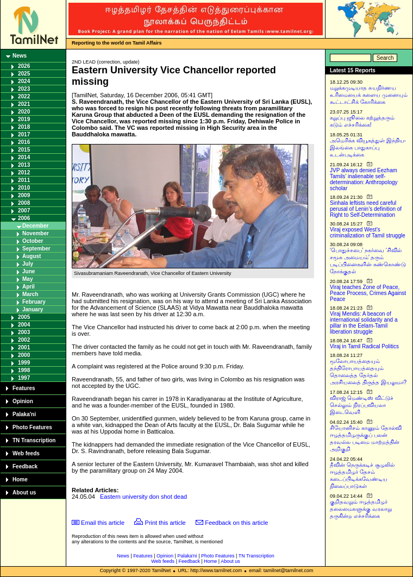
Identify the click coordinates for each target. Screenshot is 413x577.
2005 (24, 317)
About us (24, 493)
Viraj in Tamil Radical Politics (364, 346)
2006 (24, 218)
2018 (24, 127)
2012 (24, 172)
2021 (24, 104)
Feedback (24, 466)
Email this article (102, 522)
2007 (24, 211)
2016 (24, 142)
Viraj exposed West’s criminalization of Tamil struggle (367, 233)
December (35, 226)
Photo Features (32, 427)
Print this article (165, 522)
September (36, 249)
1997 (24, 378)
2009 (24, 195)
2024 (24, 81)
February (34, 302)
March (30, 294)
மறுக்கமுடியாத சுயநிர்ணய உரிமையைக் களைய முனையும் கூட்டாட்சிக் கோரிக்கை (369, 95)
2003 (24, 332)
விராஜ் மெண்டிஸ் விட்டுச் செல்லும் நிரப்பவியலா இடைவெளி (361, 405)
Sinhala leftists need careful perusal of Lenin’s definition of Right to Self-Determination (366, 209)
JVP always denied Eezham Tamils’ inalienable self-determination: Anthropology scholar (364, 179)
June (28, 271)
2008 (24, 203)
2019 (24, 119)
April (28, 287)
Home (20, 479)
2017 (24, 134)
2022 (24, 96)
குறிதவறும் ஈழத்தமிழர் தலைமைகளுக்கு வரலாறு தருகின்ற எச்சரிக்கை (361, 509)
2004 (24, 325)
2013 (24, 165)
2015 (24, 150)
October (32, 241)
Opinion (22, 401)
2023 (24, 89)
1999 (24, 363)
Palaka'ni (24, 414)
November (35, 233)
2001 (24, 347)
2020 (24, 112)
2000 (24, 355)
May (27, 279)
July (27, 264)
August (31, 256)
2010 (24, 188)
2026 (24, 66)
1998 (24, 370)
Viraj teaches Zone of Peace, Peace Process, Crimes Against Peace (368, 293)
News (19, 56)
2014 (24, 157)
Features (23, 388)
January (32, 309)
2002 (24, 340)
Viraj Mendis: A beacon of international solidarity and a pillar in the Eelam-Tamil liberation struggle (364, 323)
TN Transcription (33, 440)
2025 (24, 74)
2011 (24, 180)
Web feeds (26, 453)
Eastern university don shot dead (143, 496)
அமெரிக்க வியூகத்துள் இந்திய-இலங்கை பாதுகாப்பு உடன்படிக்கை (368, 147)
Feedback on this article (236, 522)
